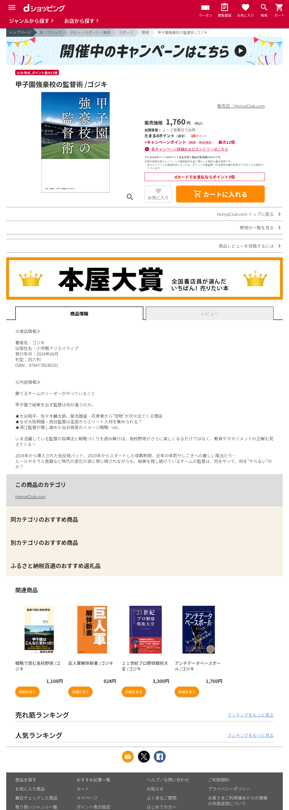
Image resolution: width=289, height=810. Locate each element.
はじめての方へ (161, 807)
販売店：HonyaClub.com (241, 106)
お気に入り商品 (30, 789)
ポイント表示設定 (93, 807)
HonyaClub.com (30, 496)
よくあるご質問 (161, 798)
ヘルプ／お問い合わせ (168, 780)
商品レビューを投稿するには (246, 246)
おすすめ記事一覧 (93, 780)
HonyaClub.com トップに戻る (245, 214)
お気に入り (158, 198)
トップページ (20, 32)
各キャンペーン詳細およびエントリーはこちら (190, 149)
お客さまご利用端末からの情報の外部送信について (237, 800)
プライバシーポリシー (229, 789)
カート (82, 789)
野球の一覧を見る (257, 227)
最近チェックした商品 (36, 798)
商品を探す (25, 780)
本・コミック (51, 32)
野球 (145, 32)
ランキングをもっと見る (250, 715)
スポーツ (126, 32)
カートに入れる (220, 194)
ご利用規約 (218, 780)
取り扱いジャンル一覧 (36, 807)
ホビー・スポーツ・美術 (90, 32)
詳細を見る (27, 691)
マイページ (87, 798)
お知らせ (155, 789)
